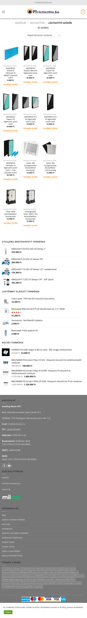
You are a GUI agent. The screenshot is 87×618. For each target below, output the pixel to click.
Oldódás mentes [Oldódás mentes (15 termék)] (45, 579)
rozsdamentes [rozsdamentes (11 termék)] (7, 583)
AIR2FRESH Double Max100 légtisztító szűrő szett (30, 72)
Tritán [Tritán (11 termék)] (57, 583)
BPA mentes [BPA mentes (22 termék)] (34, 572)
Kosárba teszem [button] (11, 84)
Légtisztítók (37, 22)
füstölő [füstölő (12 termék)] (69, 572)
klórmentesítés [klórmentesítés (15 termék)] (68, 576)
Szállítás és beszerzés (11, 483)
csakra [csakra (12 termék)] (55, 572)
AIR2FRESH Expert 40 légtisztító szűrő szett (50, 72)
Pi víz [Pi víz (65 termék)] (54, 579)
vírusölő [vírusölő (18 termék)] (5, 587)
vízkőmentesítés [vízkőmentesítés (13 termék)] (15, 587)
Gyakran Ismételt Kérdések (13, 519)
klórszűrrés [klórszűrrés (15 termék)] (80, 576)
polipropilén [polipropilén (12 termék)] (62, 579)
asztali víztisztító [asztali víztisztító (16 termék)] (69, 569)
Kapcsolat (6, 524)
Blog (4, 515)
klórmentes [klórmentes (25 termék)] (58, 576)
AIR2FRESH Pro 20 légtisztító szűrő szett (30, 119)
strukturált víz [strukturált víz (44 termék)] (39, 583)
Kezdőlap (20, 22)
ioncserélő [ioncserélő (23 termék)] (33, 576)
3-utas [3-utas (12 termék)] (4, 569)
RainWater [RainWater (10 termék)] (71, 579)
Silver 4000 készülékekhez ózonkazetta (10, 213)
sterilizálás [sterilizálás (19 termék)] (29, 583)
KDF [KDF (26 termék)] (40, 576)
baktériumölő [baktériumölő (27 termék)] (7, 572)
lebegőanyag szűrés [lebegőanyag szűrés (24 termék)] (20, 579)
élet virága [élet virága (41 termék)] (34, 587)
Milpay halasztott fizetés (12, 555)
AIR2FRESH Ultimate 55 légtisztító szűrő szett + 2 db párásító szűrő (10, 168)
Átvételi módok (8, 542)
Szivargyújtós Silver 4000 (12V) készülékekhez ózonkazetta (30, 215)
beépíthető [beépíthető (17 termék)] (17, 572)
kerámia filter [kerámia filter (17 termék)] (47, 576)
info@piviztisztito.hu (43, 2)
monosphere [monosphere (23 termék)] (33, 579)
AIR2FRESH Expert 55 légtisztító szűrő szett (10, 120)
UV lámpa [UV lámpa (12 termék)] (64, 583)
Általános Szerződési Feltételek (15, 533)
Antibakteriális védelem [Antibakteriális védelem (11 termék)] (33, 569)
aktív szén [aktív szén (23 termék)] (20, 569)
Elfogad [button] (8, 612)
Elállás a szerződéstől (11, 551)
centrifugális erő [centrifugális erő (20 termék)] (45, 572)
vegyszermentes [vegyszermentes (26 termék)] (75, 583)
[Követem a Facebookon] (4, 466)
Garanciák (6, 489)
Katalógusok (7, 528)
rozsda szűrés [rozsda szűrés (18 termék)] (19, 583)
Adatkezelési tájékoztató (12, 537)
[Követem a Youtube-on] (9, 466)
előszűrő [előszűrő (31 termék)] (62, 572)
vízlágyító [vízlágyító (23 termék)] (26, 587)
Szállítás (5, 477)
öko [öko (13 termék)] (41, 587)
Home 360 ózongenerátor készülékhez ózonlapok (30, 166)
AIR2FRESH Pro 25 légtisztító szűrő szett (50, 119)
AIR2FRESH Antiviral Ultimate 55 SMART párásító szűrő (10, 73)
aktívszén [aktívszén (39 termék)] (11, 569)
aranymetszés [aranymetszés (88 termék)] (48, 569)
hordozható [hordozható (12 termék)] (18, 576)
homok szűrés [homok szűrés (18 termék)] (7, 576)
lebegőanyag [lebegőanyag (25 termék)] (7, 579)
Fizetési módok (8, 546)
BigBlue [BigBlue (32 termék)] (25, 572)
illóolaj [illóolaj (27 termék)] (26, 576)
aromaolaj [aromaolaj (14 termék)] (58, 569)
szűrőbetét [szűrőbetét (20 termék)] (50, 583)
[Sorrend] (43, 35)
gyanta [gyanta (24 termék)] (75, 572)
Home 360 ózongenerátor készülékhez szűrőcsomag (50, 166)
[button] (3, 12)
